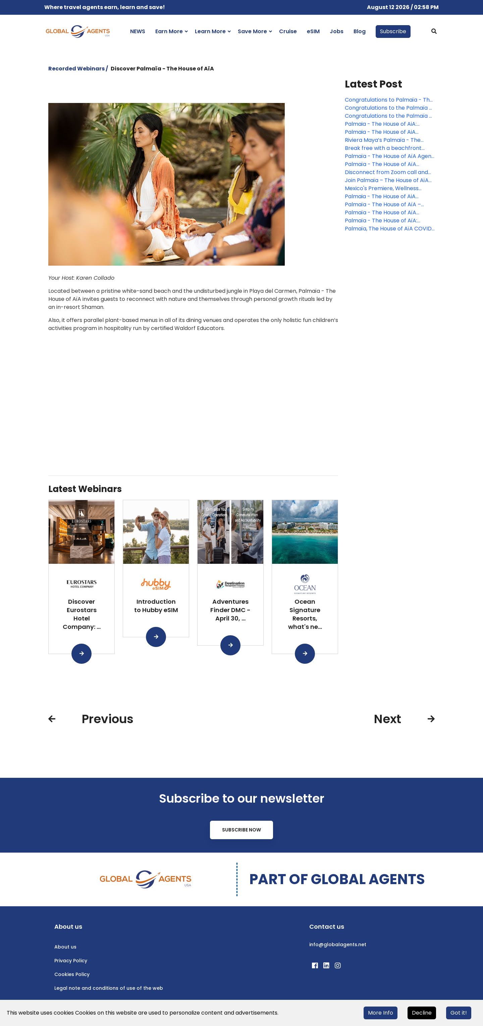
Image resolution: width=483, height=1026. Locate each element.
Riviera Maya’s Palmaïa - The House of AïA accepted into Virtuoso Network (383, 140)
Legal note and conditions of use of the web (108, 988)
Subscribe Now (241, 829)
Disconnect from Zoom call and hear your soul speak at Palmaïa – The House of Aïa (389, 172)
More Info (380, 1013)
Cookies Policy (72, 974)
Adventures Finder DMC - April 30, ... (230, 610)
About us (65, 946)
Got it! (458, 1013)
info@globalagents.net (337, 944)
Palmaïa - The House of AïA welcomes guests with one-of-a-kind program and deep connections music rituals (388, 213)
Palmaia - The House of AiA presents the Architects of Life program (385, 132)
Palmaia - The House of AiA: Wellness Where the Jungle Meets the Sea (389, 124)
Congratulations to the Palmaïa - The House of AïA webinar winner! (389, 108)
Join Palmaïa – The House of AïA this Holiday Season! (387, 180)
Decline (422, 1013)
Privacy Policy (70, 960)
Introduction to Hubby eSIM (156, 605)
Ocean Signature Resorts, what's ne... (305, 614)
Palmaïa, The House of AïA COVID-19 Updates (390, 229)
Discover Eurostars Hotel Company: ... (82, 614)
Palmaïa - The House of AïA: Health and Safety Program (381, 221)
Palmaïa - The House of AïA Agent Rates (389, 156)
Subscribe (393, 31)
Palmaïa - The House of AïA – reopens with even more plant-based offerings (386, 205)
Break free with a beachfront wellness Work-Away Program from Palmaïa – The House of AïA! (389, 148)
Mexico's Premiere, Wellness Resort (382, 188)
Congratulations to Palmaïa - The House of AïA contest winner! (389, 100)
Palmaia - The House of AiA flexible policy (380, 197)
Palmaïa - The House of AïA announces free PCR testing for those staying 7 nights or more (386, 164)
